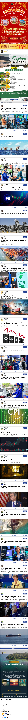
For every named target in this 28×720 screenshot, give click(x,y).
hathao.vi (5, 106)
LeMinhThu (5, 512)
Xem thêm (14, 648)
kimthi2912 (5, 429)
